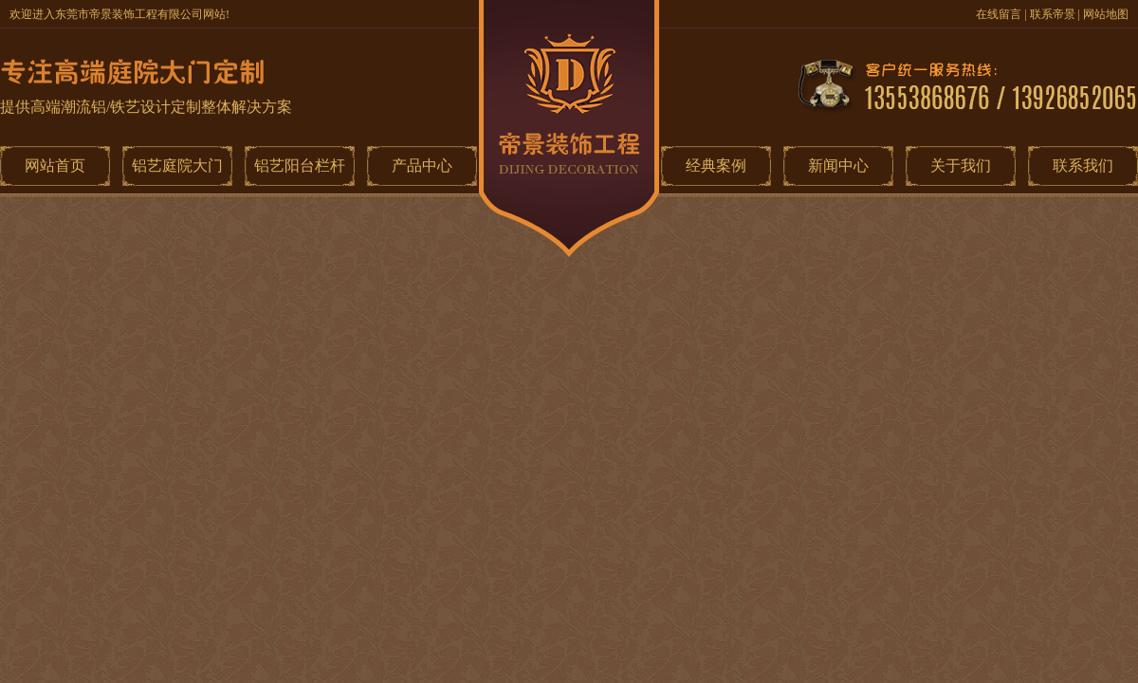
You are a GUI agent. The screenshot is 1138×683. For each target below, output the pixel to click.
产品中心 (422, 165)
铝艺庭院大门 (177, 165)
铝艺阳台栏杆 (299, 165)
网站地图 (1106, 14)
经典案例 (716, 165)
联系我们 (1083, 165)
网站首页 (55, 165)
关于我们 (960, 165)
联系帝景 (1052, 14)
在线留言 (998, 14)
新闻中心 (838, 165)
